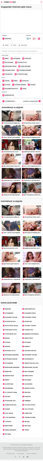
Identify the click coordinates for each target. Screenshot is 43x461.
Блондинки (8, 313)
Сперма (6, 81)
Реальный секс (9, 401)
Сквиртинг (27, 413)
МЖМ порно (27, 375)
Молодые (26, 380)
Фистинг (26, 426)
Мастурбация (8, 62)
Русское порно (28, 405)
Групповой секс (10, 334)
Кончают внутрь (29, 350)
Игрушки (26, 342)
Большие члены (9, 70)
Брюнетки (26, 58)
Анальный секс (28, 309)
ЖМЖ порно (27, 338)
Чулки (25, 430)
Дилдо (6, 338)
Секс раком (8, 413)
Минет (6, 58)
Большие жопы (29, 313)
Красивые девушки (24, 70)
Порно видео (20, 453)
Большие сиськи (10, 317)
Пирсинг (26, 392)
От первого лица (21, 74)
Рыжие (6, 409)
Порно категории (9, 303)
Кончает (32, 85)
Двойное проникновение (31, 334)
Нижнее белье (28, 388)
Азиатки (7, 309)
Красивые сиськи (29, 355)
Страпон (7, 421)
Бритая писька (9, 321)
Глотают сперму (29, 325)
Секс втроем (27, 409)
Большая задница (19, 85)
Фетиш (25, 421)
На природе (8, 384)
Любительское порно (31, 363)
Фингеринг (8, 426)
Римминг (26, 401)
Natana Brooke (8, 95)
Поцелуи (26, 396)
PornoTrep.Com (11, 453)
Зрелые (6, 342)
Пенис (23, 89)
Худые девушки (24, 66)
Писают (6, 396)
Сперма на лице (28, 417)
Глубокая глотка (10, 330)
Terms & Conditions (31, 453)
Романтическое (9, 405)
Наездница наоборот (10, 89)
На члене (6, 85)
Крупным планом (10, 359)
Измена (6, 346)
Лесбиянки (8, 363)
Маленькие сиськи (9, 66)
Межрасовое (8, 375)
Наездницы (15, 58)
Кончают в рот (21, 62)
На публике (27, 384)
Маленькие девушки (11, 367)
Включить (7, 39)
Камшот (26, 346)
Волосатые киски (10, 325)
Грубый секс (7, 74)
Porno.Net (10, 2)
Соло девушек (9, 417)
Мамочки (7, 371)
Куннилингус (28, 359)
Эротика (7, 434)
